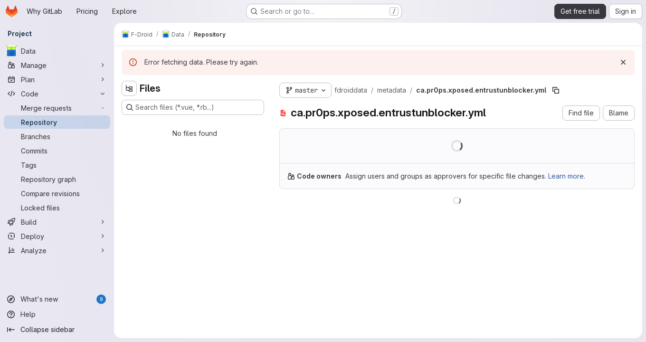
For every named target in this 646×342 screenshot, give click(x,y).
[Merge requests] (57, 107)
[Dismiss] (623, 62)
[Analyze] (57, 250)
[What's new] (57, 299)
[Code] (57, 93)
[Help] (57, 314)
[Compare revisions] (57, 193)
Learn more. (566, 176)
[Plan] (57, 79)
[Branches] (57, 136)
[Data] (57, 50)
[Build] (57, 221)
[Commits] (57, 150)
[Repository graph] (57, 179)
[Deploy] (57, 236)
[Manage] (57, 65)
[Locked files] (57, 207)
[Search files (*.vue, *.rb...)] (193, 107)
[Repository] (57, 122)
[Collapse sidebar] (57, 329)
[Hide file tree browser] (129, 88)
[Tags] (57, 164)
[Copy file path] (555, 90)
